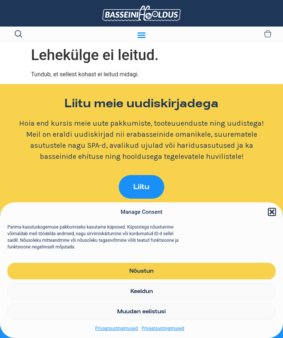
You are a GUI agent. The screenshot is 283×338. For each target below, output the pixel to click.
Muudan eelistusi (141, 311)
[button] (272, 212)
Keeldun (141, 291)
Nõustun (141, 271)
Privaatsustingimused (116, 328)
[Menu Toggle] (141, 35)
